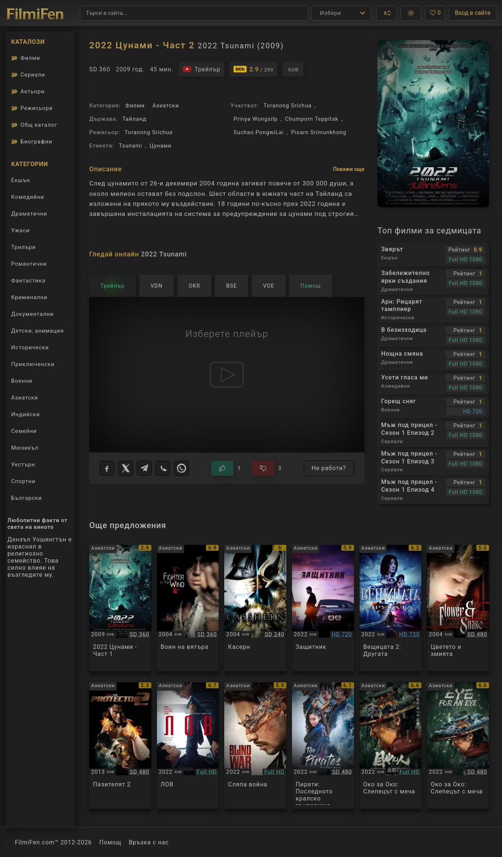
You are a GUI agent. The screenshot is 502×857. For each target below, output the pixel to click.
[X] (125, 468)
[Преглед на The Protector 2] (120, 745)
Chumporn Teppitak (311, 119)
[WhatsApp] (181, 468)
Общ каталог (34, 125)
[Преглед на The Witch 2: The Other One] (391, 608)
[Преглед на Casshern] (255, 608)
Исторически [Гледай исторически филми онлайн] (30, 347)
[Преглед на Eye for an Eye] (391, 745)
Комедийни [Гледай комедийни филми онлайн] (27, 197)
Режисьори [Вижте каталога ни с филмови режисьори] (32, 108)
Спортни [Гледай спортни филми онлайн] (23, 481)
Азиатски (165, 105)
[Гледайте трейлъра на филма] (201, 69)
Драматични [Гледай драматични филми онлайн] (29, 213)
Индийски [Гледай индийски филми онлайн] (25, 414)
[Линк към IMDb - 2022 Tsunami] (253, 69)
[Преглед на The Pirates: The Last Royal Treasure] (323, 745)
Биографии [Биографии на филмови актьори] (31, 141)
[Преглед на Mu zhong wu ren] (458, 745)
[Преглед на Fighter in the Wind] (188, 608)
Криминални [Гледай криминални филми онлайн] (29, 297)
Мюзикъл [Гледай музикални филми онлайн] (25, 447)
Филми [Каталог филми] (25, 58)
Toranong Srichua (149, 132)
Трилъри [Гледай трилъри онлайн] (23, 249)
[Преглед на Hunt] (188, 745)
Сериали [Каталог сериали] (28, 74)
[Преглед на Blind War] (255, 745)
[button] (386, 13)
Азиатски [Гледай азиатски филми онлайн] (24, 397)
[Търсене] (194, 13)
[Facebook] (107, 468)
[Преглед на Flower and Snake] (458, 608)
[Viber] (162, 468)
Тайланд (134, 119)
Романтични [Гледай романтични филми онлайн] (29, 264)
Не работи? (329, 468)
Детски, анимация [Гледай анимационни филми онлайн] (37, 330)
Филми (135, 105)
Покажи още (348, 169)
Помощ (110, 842)
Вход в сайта (472, 12)
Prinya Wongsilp (256, 119)
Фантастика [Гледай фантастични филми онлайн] (28, 280)
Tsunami (130, 145)
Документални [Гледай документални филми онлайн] (32, 314)
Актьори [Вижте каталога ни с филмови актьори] (28, 91)
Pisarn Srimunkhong (318, 132)
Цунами (160, 145)
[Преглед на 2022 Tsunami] (120, 608)
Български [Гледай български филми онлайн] (26, 498)
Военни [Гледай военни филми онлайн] (21, 381)
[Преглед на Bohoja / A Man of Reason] (323, 608)
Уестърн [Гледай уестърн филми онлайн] (23, 464)
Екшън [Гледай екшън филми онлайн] (20, 180)
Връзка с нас (149, 842)
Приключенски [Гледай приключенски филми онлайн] (32, 364)
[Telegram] (144, 468)
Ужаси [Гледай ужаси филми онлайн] (20, 230)
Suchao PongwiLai (259, 132)
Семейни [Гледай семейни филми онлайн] (24, 431)
